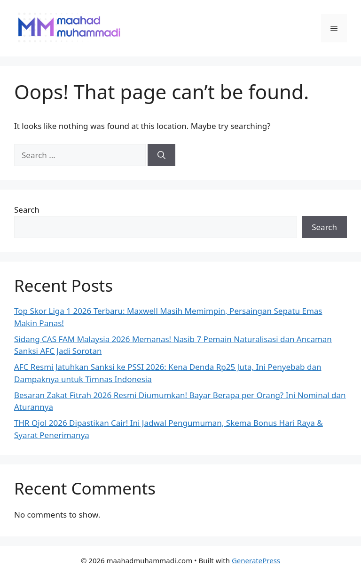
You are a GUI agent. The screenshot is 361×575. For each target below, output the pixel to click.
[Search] (161, 155)
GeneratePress (256, 560)
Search (26, 209)
